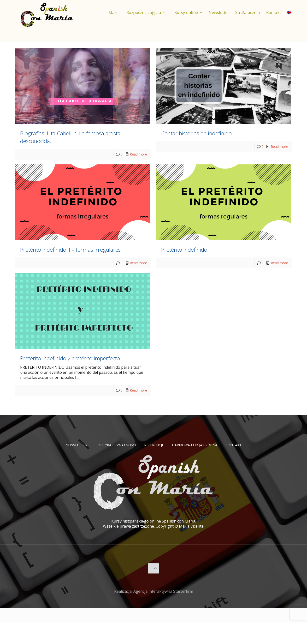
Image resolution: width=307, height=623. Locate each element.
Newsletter (68, 459)
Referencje (155, 459)
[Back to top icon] (153, 583)
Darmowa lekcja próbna (199, 459)
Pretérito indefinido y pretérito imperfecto (73, 368)
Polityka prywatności (112, 459)
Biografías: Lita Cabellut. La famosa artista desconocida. (80, 136)
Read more (137, 154)
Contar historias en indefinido (212, 132)
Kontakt (242, 459)
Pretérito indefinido (195, 248)
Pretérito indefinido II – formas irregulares (73, 252)
